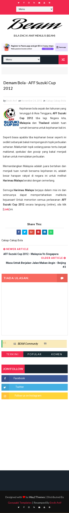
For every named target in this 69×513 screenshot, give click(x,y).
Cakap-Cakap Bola (56, 100)
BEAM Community (28, 343)
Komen (56, 354)
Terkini (12, 354)
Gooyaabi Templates (20, 502)
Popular (34, 354)
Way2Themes (37, 497)
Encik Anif (55, 502)
